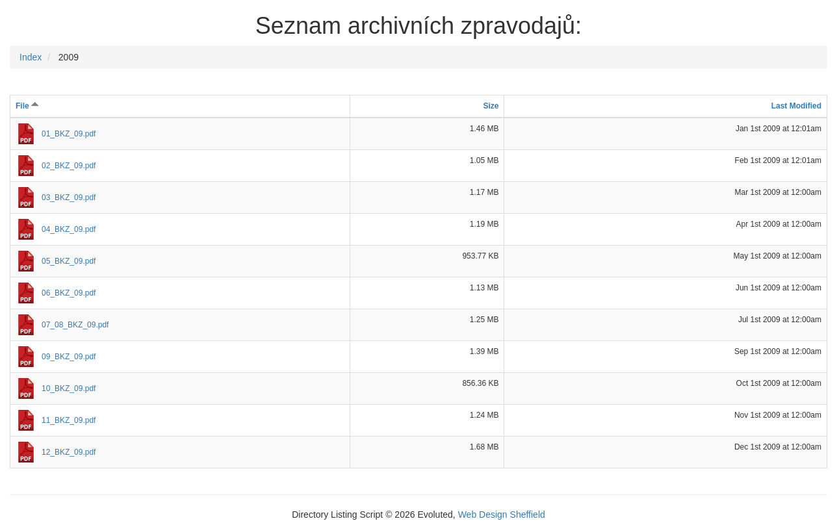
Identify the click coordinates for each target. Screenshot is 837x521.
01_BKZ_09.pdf (69, 133)
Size (490, 105)
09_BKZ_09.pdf (69, 356)
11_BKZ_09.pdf (69, 420)
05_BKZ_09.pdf (69, 261)
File (27, 105)
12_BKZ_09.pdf (69, 452)
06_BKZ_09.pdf (69, 293)
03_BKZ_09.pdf (69, 197)
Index (30, 57)
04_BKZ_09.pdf (69, 229)
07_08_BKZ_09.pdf (75, 324)
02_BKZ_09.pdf (69, 165)
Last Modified (796, 105)
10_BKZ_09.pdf (69, 388)
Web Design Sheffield (501, 514)
